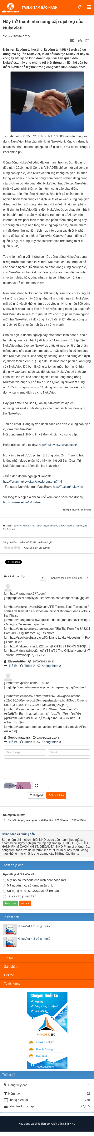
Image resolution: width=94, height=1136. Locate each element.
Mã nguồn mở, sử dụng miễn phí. (28, 885)
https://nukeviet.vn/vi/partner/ (22, 502)
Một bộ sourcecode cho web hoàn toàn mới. (35, 880)
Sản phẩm (11, 966)
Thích (28, 665)
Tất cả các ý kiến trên (19, 896)
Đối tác (9, 975)
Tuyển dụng (12, 983)
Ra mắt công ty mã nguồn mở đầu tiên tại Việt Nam (38, 820)
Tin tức (9, 958)
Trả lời (13, 665)
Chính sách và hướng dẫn (18, 834)
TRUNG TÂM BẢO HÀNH (39, 7)
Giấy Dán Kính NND (63, 1123)
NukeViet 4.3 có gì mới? (33, 938)
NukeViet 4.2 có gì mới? (33, 926)
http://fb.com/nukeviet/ (68, 486)
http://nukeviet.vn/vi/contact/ (58, 444)
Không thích (50, 665)
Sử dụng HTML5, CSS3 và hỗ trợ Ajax (31, 891)
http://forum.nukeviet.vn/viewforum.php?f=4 (32, 481)
